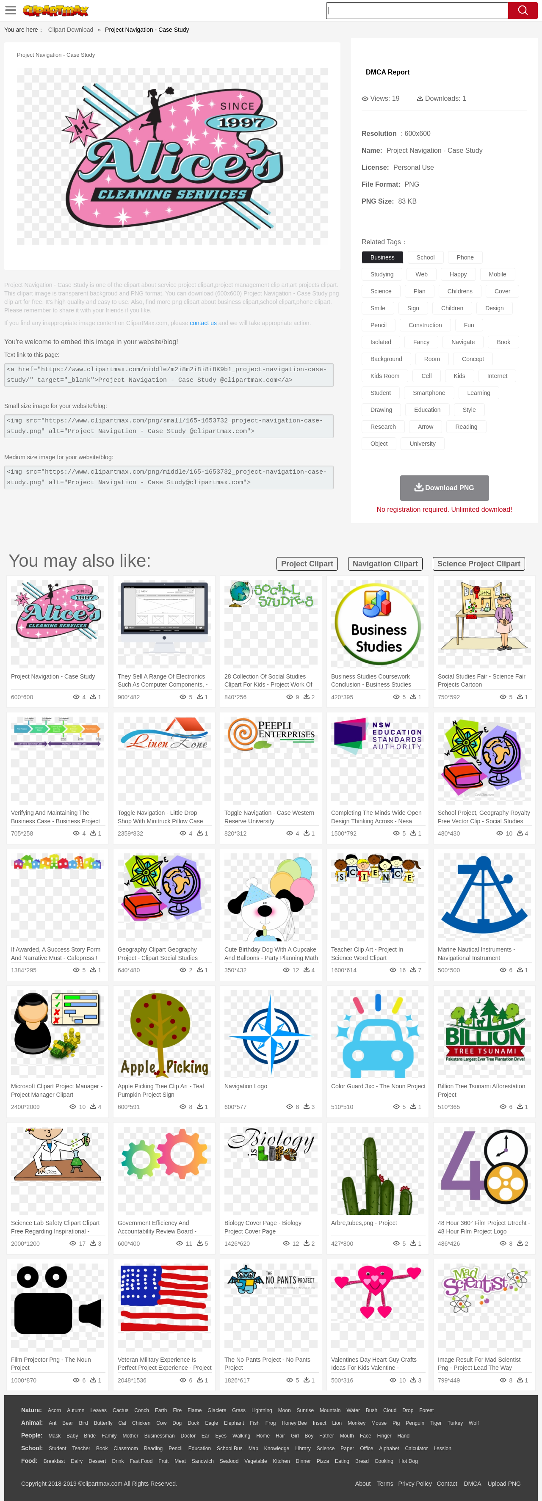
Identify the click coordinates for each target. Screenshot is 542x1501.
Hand (403, 1436)
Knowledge (276, 1448)
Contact (447, 1483)
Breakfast (54, 1461)
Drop (407, 1410)
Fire (177, 1410)
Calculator (416, 1448)
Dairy (77, 1461)
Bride (90, 1436)
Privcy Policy (415, 1483)
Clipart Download (71, 29)
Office (366, 1448)
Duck (193, 1423)
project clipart (307, 564)
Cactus (120, 1410)
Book (102, 1448)
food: (29, 1460)
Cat (123, 1423)
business (383, 257)
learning (479, 392)
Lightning (262, 1410)
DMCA (472, 1483)
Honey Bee (294, 1423)
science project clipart (478, 564)
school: (32, 1448)
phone (465, 257)
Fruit (163, 1461)
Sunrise (305, 1410)
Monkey (356, 1423)
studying (382, 274)
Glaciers (216, 1410)
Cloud (389, 1410)
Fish (255, 1423)
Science (326, 1448)
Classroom (125, 1448)
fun (469, 325)
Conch (141, 1410)
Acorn (54, 1410)
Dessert (97, 1461)
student (381, 392)
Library (303, 1448)
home (263, 1436)
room (432, 359)
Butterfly (103, 1423)
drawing (381, 409)
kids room (385, 375)
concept (473, 359)
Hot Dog (408, 1461)
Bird (83, 1423)
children (452, 308)
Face (365, 1436)
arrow (426, 426)
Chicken (141, 1423)
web (421, 274)
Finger (384, 1436)
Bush (371, 1410)
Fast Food (141, 1461)
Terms (385, 1483)
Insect (319, 1423)
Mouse (379, 1423)
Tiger (436, 1423)
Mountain (330, 1410)
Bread (362, 1461)
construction (425, 325)
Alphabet (389, 1448)
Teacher (81, 1448)
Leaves (98, 1410)
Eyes (221, 1436)
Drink (118, 1461)
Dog (177, 1423)
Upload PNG (504, 1483)
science (381, 291)
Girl (295, 1436)
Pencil (176, 1448)
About (363, 1483)
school (426, 257)
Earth (161, 1410)
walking (241, 1436)
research (383, 426)
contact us (203, 323)
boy (309, 1436)
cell (426, 375)
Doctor (188, 1436)
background (386, 359)
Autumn (75, 1410)
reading (466, 426)
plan (420, 291)
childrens (460, 291)
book (503, 342)
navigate (463, 342)
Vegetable (255, 1461)
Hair (280, 1436)
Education (199, 1448)
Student (57, 1448)
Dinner (303, 1461)
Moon (284, 1410)
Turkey (455, 1423)
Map (253, 1448)
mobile (497, 274)
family (109, 1436)
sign (413, 308)
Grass (239, 1410)
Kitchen (281, 1461)
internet (497, 375)
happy (458, 274)
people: (32, 1435)
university (422, 443)
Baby (72, 1436)
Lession (442, 1448)
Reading (153, 1448)
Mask (54, 1436)
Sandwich (203, 1461)
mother (130, 1436)
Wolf (474, 1423)
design (494, 308)
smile (378, 308)
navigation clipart (385, 564)
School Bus (230, 1448)
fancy (421, 342)
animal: (32, 1422)
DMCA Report (387, 72)
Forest (426, 1410)
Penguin (415, 1423)
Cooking (384, 1461)
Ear (206, 1436)
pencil (379, 325)
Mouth (347, 1436)
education (427, 409)
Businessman (159, 1436)
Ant (52, 1423)
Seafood (229, 1461)
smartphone (429, 392)
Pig (396, 1423)
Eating (342, 1461)
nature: (31, 1410)
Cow (161, 1423)
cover (502, 291)
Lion (337, 1423)
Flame (195, 1410)
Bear (67, 1423)
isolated (381, 342)
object (379, 443)
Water (353, 1410)
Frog (270, 1423)
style (469, 409)
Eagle (211, 1423)
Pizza (323, 1461)
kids (459, 375)
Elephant (234, 1423)
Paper (347, 1448)
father (326, 1436)
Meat (180, 1461)
